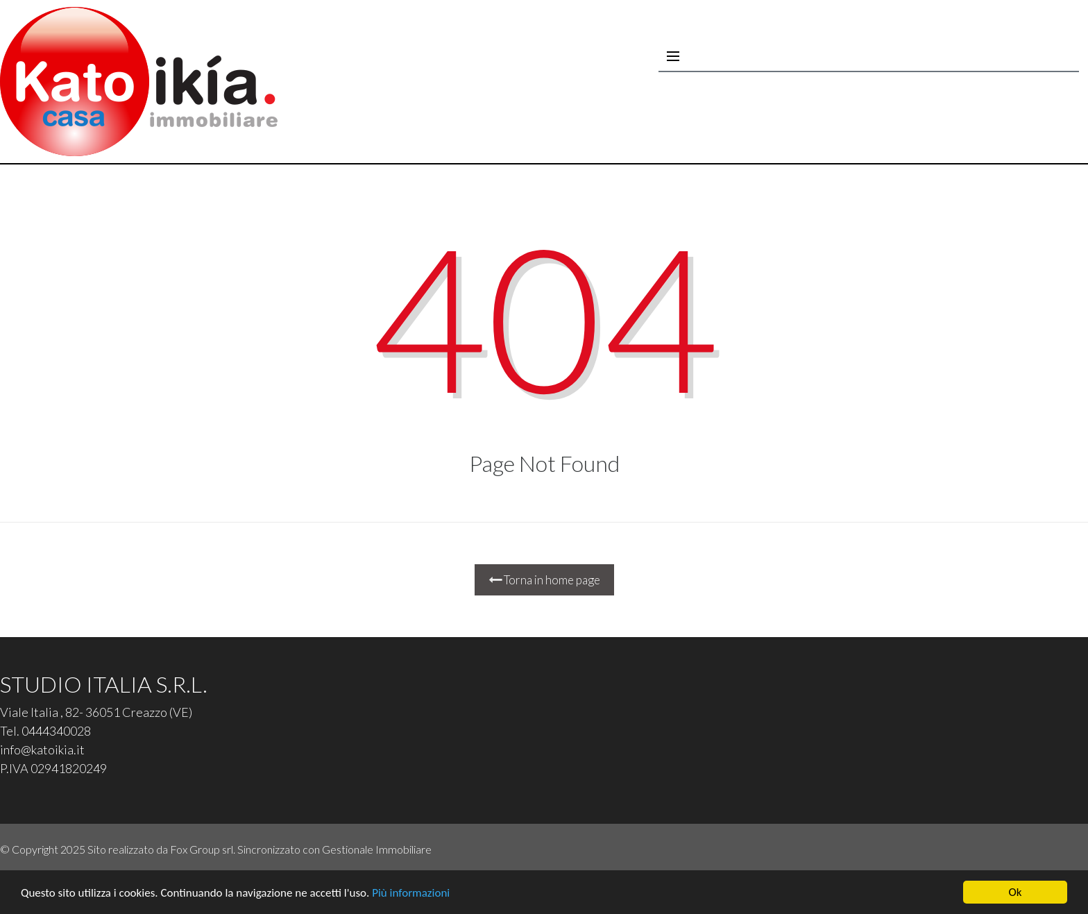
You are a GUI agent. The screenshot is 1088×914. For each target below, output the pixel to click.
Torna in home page (544, 580)
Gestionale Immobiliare (377, 849)
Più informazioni (411, 893)
